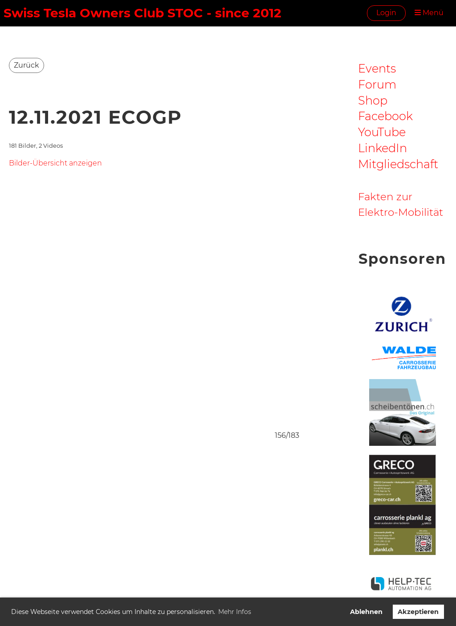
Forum (377, 84)
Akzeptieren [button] (418, 612)
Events (377, 68)
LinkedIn (382, 148)
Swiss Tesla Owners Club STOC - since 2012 (142, 12)
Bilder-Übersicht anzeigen (55, 163)
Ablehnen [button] (366, 612)
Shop (372, 100)
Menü (429, 12)
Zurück (26, 65)
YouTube (382, 132)
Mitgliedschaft (398, 164)
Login (386, 12)
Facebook (385, 116)
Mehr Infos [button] (234, 612)
